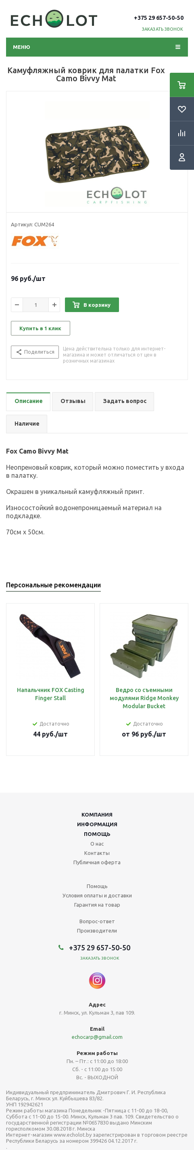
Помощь (97, 834)
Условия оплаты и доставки (97, 895)
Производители (97, 930)
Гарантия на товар (97, 904)
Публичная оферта (97, 862)
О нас (97, 843)
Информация (97, 824)
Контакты (97, 853)
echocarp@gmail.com (97, 1037)
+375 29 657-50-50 (159, 18)
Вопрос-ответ (97, 921)
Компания (97, 814)
